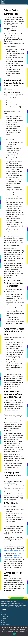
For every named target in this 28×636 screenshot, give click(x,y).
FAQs (2, 620)
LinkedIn (4, 611)
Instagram (4, 612)
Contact (3, 622)
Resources (3, 618)
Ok (14, 633)
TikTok (3, 614)
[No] (26, 631)
